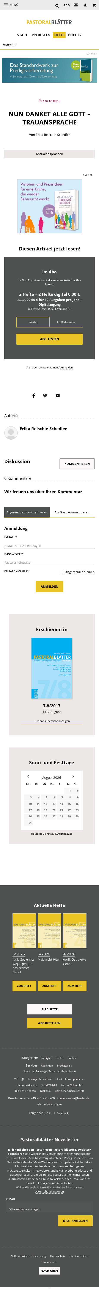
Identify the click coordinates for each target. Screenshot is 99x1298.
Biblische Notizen (25, 1090)
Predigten (41, 35)
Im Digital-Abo (66, 322)
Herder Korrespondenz (69, 1079)
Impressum (49, 1262)
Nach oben (49, 1271)
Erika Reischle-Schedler (53, 134)
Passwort (13, 554)
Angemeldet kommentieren (26, 512)
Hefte (59, 35)
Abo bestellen (49, 1023)
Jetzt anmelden (75, 1221)
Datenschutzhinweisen (49, 1191)
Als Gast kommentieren (72, 512)
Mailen (58, 395)
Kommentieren (77, 464)
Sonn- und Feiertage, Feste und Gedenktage (49, 1071)
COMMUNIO (49, 1085)
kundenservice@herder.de (73, 1098)
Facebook (62, 1113)
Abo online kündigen (49, 1104)
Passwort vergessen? (17, 570)
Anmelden (66, 367)
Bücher (75, 35)
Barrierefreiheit (79, 1256)
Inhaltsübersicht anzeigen (53, 721)
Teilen (34, 395)
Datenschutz (57, 1256)
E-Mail (10, 537)
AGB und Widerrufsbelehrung (28, 1256)
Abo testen (49, 339)
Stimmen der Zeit (27, 1085)
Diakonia (45, 1090)
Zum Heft (24, 986)
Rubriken (8, 44)
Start (22, 35)
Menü (14, 5)
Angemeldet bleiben (79, 572)
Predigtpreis (64, 1065)
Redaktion (47, 1065)
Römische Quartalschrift (69, 1090)
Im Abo (33, 322)
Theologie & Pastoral (39, 1079)
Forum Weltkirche (71, 1085)
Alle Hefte (49, 1009)
